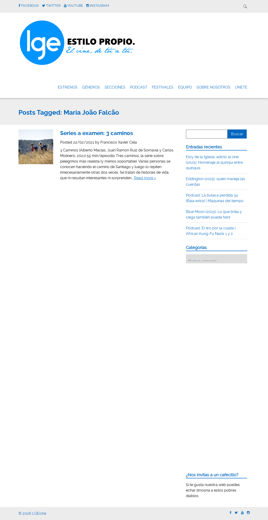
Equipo (185, 87)
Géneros (91, 87)
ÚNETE (241, 87)
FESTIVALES (162, 87)
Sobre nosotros (213, 87)
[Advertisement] (220, 295)
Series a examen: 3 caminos (96, 133)
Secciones (115, 87)
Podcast (138, 87)
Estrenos (67, 87)
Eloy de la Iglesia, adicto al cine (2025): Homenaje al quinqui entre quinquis (214, 162)
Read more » (145, 178)
